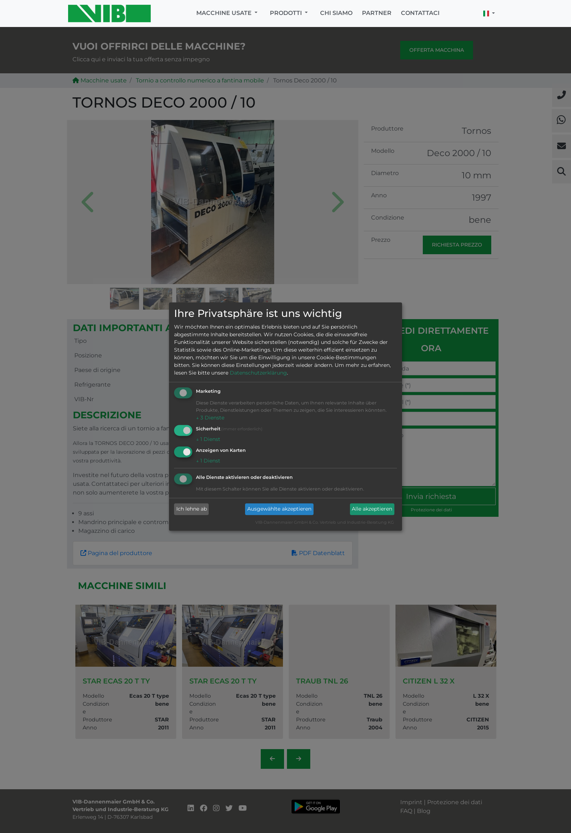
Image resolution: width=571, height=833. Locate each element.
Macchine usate (224, 12)
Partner (376, 12)
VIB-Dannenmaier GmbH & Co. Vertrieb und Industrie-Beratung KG (324, 522)
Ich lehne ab (191, 509)
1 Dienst (208, 439)
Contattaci (420, 12)
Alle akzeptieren (372, 509)
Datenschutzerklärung (258, 373)
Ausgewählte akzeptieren (279, 509)
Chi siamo (336, 12)
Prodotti (286, 12)
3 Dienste (210, 418)
